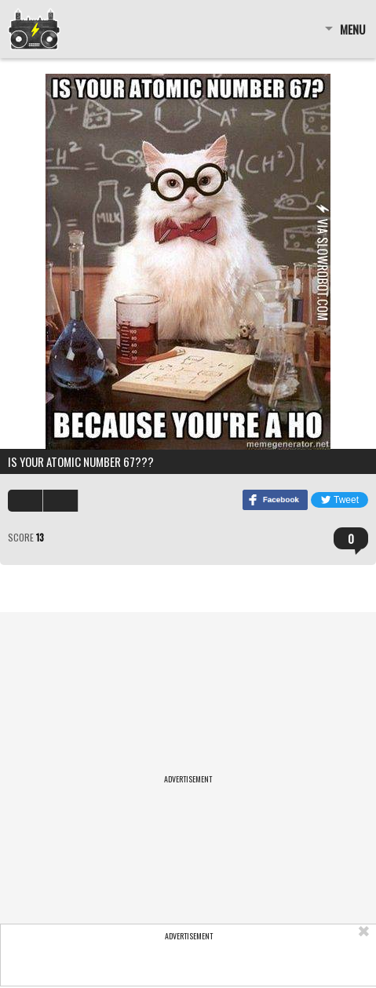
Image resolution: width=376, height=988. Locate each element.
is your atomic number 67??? (81, 461)
